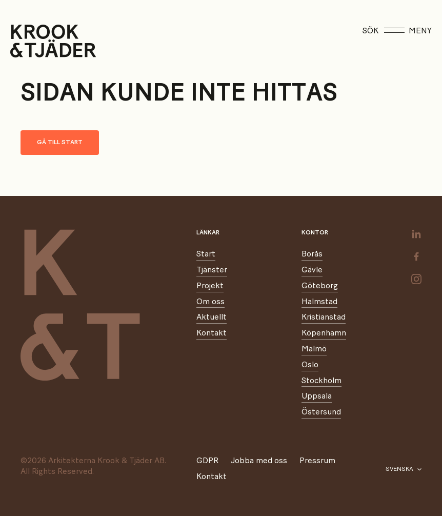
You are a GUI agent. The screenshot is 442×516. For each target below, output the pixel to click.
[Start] (23, 41)
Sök (370, 31)
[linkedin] (416, 234)
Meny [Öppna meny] (408, 31)
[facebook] (416, 256)
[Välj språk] (403, 469)
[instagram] (416, 279)
